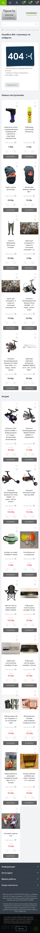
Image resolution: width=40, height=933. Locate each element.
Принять (21, 929)
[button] (16, 2)
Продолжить (12, 85)
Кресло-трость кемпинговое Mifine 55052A (11, 607)
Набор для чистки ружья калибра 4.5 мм (11, 663)
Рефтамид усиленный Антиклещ (29, 129)
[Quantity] (11, 151)
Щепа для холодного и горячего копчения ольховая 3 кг (10, 303)
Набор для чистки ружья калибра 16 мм (29, 607)
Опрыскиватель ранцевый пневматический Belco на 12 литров (10, 778)
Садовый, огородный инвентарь (28, 30)
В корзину (11, 157)
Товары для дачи (10, 30)
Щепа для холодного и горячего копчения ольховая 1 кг (29, 245)
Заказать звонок (31, 15)
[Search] (36, 24)
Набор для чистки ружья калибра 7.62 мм (29, 663)
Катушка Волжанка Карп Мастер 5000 (29, 492)
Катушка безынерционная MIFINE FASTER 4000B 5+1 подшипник (29, 432)
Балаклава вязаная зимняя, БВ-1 (29, 189)
